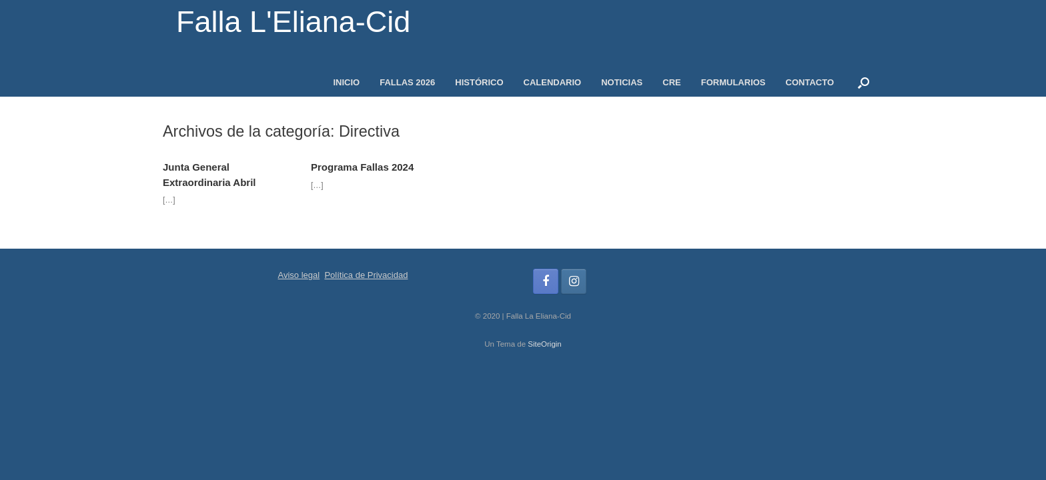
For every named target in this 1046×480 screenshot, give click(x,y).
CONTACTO (810, 82)
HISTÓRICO (479, 82)
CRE (671, 82)
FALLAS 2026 (407, 82)
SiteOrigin (545, 344)
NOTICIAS (621, 82)
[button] (863, 82)
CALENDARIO (553, 82)
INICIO (346, 82)
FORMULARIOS (733, 82)
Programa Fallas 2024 (362, 167)
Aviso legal (299, 275)
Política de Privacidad (366, 275)
